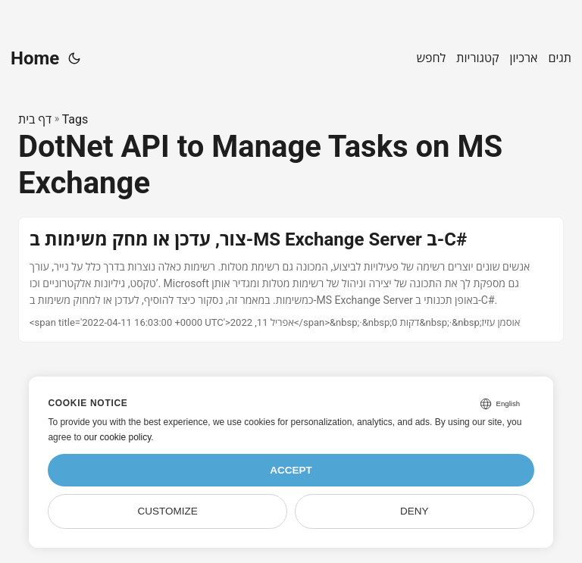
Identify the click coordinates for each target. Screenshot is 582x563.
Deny (414, 511)
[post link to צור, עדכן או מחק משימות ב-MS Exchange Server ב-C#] (291, 279)
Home (35, 58)
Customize (168, 511)
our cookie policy (118, 437)
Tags (75, 119)
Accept (291, 470)
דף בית (35, 119)
